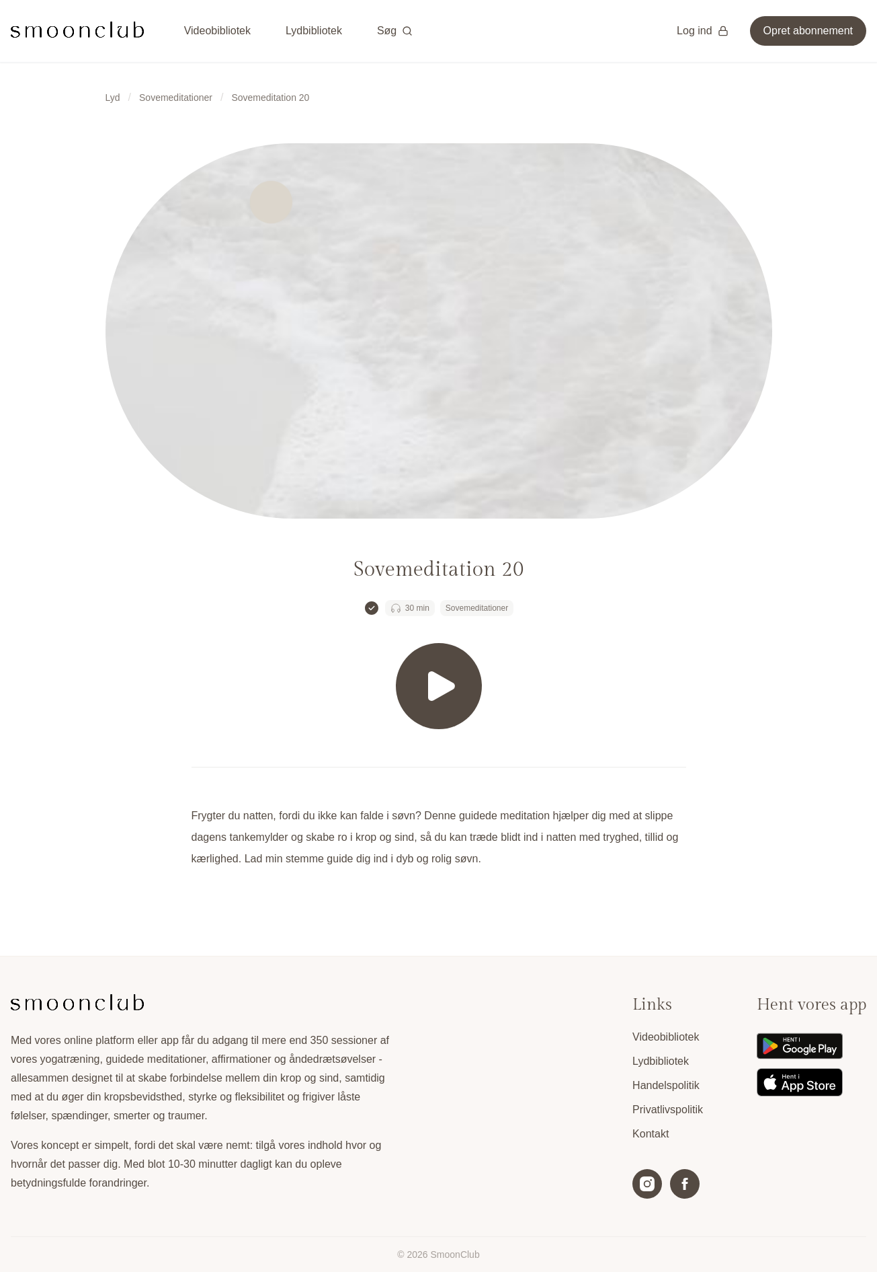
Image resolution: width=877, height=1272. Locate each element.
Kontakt (650, 1133)
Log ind (702, 30)
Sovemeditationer (175, 97)
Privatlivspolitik (667, 1109)
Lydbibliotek (314, 30)
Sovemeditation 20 (270, 97)
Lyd (113, 97)
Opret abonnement (808, 30)
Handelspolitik (666, 1085)
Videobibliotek (217, 30)
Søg (395, 30)
